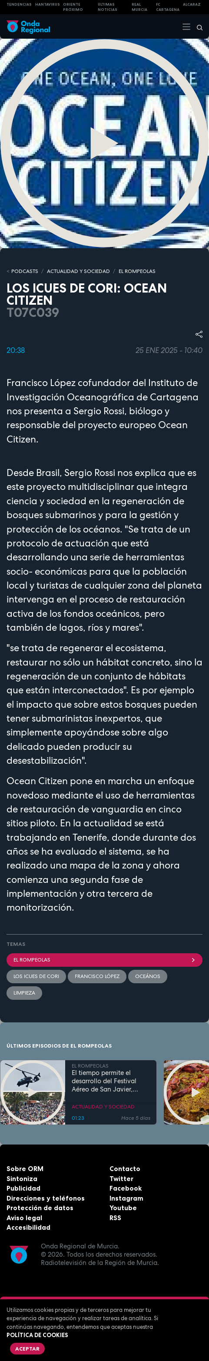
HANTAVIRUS (47, 4)
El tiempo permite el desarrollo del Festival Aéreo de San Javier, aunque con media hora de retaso (107, 1081)
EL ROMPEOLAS (137, 271)
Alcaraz (192, 4)
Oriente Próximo (73, 7)
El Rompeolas (104, 959)
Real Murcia (139, 7)
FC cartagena (167, 7)
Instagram (126, 1198)
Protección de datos (40, 1208)
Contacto (124, 1169)
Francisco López (97, 976)
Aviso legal (24, 1218)
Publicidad (23, 1188)
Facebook (125, 1188)
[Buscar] (196, 26)
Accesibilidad (28, 1227)
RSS (115, 1218)
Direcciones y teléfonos (46, 1198)
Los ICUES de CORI (36, 976)
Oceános (147, 976)
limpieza (24, 992)
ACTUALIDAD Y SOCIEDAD (78, 271)
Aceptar (27, 1348)
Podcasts (24, 271)
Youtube (123, 1208)
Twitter (121, 1179)
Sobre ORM (25, 1169)
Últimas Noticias (107, 7)
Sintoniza (22, 1179)
